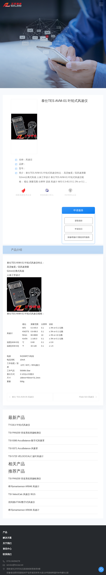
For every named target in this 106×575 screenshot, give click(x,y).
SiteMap (96, 569)
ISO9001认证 (70, 191)
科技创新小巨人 (47, 191)
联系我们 (7, 517)
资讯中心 (7, 512)
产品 (5, 495)
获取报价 (79, 221)
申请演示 (79, 229)
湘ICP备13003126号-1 (77, 569)
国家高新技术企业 (23, 191)
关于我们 (7, 506)
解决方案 (7, 501)
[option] (53, 44)
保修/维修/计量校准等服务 (78, 237)
